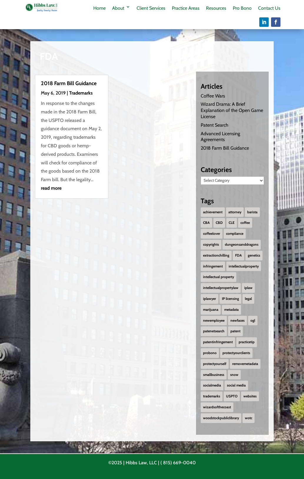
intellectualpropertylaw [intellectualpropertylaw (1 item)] (220, 287)
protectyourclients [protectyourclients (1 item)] (236, 353)
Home (99, 8)
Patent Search (214, 125)
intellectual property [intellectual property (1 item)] (218, 277)
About (118, 8)
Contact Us (269, 8)
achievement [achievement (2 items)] (212, 212)
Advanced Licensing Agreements (220, 136)
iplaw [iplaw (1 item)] (248, 287)
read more (51, 188)
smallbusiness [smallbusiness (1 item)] (213, 374)
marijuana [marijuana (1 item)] (210, 309)
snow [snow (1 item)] (234, 374)
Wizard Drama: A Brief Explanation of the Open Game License (232, 110)
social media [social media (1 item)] (236, 385)
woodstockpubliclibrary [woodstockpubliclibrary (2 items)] (221, 418)
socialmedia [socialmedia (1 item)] (212, 385)
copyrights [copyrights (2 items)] (211, 244)
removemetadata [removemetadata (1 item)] (245, 363)
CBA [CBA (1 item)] (206, 222)
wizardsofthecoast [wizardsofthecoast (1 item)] (217, 407)
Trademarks (81, 93)
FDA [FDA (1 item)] (238, 255)
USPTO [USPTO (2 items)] (231, 396)
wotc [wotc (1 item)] (248, 418)
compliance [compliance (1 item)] (234, 233)
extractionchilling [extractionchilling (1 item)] (216, 255)
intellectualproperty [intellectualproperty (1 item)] (244, 266)
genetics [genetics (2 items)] (254, 255)
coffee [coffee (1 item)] (245, 222)
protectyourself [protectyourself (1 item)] (214, 363)
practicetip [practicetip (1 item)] (247, 342)
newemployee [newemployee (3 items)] (214, 320)
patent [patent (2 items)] (235, 331)
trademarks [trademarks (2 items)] (211, 396)
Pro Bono (242, 8)
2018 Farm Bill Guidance (69, 83)
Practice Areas (186, 8)
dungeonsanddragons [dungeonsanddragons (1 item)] (241, 244)
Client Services (151, 8)
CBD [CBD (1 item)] (219, 222)
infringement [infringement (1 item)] (213, 266)
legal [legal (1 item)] (248, 298)
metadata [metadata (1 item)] (231, 309)
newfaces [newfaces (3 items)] (237, 320)
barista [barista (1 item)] (252, 212)
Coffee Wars (213, 95)
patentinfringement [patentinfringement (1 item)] (218, 342)
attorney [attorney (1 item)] (234, 212)
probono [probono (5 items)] (210, 353)
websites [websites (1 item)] (250, 396)
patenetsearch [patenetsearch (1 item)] (214, 331)
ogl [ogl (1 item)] (252, 320)
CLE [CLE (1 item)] (232, 222)
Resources (216, 8)
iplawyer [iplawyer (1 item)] (209, 298)
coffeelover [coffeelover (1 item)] (211, 233)
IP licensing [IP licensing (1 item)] (230, 298)
